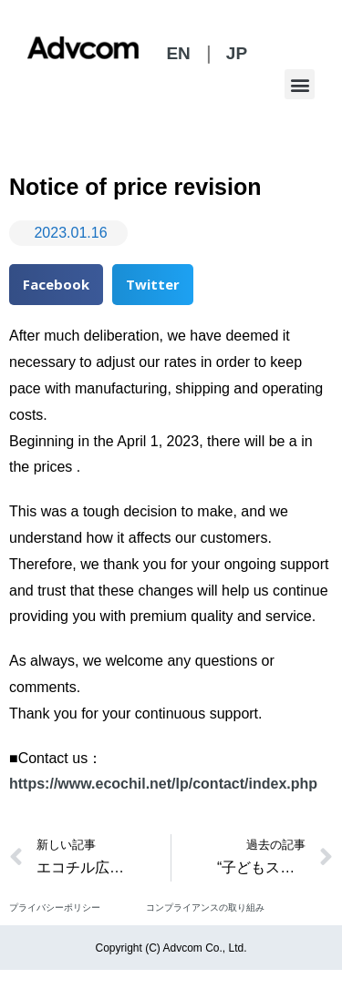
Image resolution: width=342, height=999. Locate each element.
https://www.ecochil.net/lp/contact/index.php (163, 783)
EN (178, 53)
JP (236, 53)
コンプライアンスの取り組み (205, 907)
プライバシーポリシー (54, 907)
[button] (300, 84)
